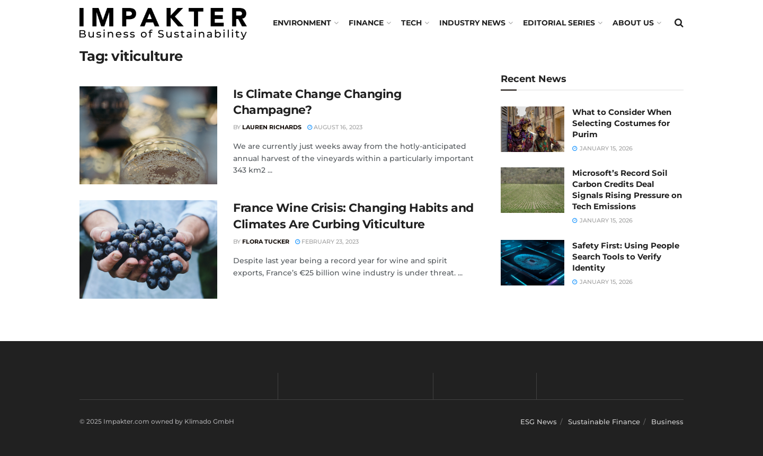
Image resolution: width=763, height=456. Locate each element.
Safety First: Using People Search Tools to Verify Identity (625, 256)
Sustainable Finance (604, 421)
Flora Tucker (265, 241)
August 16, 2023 (334, 127)
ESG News (538, 421)
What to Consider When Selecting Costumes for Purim (621, 123)
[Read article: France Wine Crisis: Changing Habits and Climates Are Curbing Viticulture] (148, 249)
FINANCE (366, 23)
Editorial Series (559, 23)
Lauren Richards (271, 127)
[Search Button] (679, 23)
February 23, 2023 (327, 241)
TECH (411, 23)
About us (633, 23)
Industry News (472, 23)
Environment (302, 23)
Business (667, 421)
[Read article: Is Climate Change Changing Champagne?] (148, 135)
